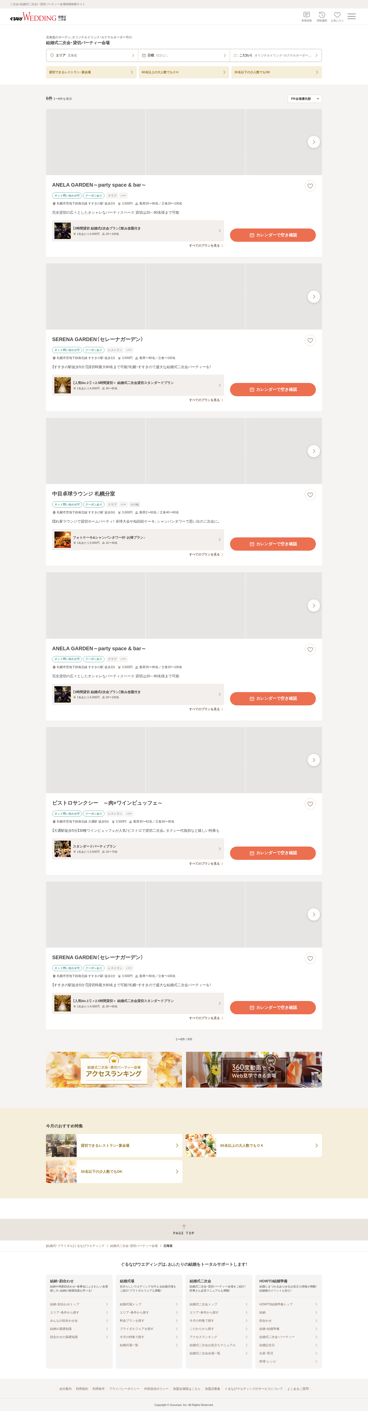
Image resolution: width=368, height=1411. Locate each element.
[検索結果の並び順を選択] (305, 99)
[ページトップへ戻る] (184, 1229)
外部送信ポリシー (156, 1389)
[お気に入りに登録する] (310, 185)
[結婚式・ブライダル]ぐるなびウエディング (75, 1246)
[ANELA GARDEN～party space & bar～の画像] (184, 142)
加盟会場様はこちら (187, 1389)
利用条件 (99, 1389)
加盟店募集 (212, 1389)
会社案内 (65, 1389)
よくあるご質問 (298, 1389)
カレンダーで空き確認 (273, 235)
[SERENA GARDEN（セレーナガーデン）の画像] (184, 296)
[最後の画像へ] (314, 142)
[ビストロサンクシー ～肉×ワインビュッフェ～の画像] (184, 760)
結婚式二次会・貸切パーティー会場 (134, 1246)
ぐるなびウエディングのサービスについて (254, 1389)
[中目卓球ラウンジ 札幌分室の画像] (184, 451)
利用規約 (82, 1389)
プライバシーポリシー (124, 1389)
